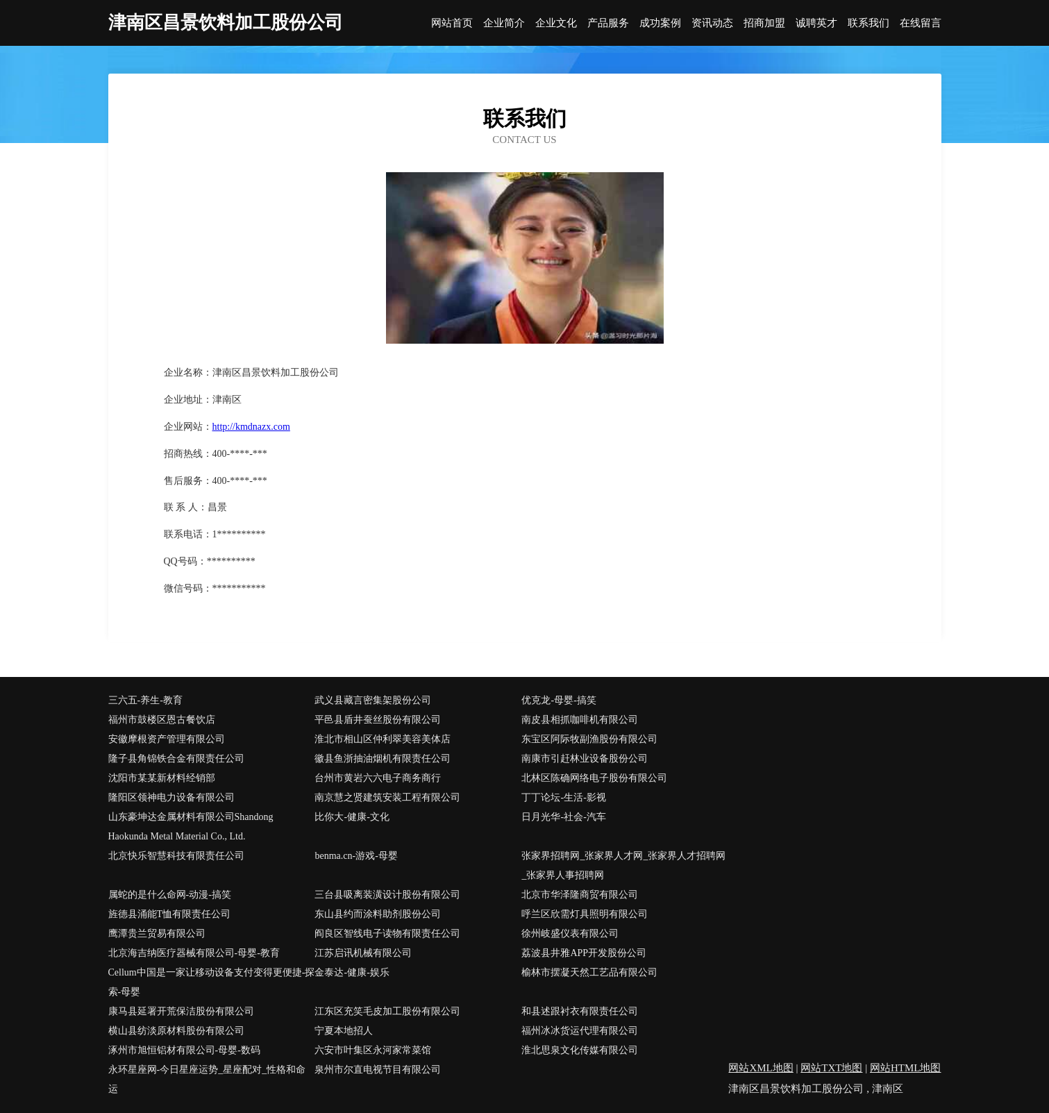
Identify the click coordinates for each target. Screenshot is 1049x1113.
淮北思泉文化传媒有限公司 (579, 1050)
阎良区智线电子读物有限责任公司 (387, 933)
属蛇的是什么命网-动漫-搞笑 (169, 894)
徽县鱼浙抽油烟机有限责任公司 (382, 758)
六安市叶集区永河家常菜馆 (372, 1050)
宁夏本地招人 (343, 1031)
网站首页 (452, 23)
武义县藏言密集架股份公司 (372, 700)
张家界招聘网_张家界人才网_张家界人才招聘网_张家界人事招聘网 (623, 865)
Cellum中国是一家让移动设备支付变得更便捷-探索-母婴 (211, 982)
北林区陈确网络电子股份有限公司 (594, 778)
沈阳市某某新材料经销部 (161, 778)
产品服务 (608, 23)
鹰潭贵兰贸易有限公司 (156, 933)
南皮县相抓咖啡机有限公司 (579, 719)
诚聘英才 (816, 23)
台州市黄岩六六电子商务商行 (377, 778)
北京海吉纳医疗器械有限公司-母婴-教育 (194, 953)
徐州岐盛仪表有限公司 (570, 933)
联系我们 (868, 23)
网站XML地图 (760, 1067)
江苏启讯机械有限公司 (363, 953)
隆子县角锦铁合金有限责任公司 (176, 758)
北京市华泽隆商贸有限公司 (579, 894)
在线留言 (920, 23)
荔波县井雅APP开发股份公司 (583, 953)
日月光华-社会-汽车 (563, 817)
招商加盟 (764, 23)
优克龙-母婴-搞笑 (558, 700)
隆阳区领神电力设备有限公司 (171, 797)
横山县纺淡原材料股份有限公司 (176, 1031)
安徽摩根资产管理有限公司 (166, 739)
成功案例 (660, 23)
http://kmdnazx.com (251, 426)
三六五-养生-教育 (145, 700)
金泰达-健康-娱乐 (351, 972)
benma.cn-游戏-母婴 (355, 856)
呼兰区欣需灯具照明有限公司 (584, 914)
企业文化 (556, 23)
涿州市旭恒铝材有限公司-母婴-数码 (184, 1050)
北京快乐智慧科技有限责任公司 (176, 856)
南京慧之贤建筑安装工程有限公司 (387, 797)
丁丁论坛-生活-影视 (563, 797)
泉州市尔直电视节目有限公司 (377, 1069)
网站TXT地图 (831, 1067)
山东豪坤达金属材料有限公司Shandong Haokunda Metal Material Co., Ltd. (191, 827)
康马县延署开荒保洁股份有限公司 (181, 1011)
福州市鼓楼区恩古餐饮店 (161, 719)
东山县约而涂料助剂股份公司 (377, 914)
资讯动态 (712, 23)
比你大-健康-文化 (351, 817)
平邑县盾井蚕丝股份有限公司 (377, 719)
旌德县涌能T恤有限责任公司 (169, 914)
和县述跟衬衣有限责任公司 (579, 1011)
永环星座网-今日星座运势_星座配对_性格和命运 (207, 1079)
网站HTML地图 (905, 1067)
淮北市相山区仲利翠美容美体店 (382, 739)
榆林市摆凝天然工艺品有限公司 (589, 972)
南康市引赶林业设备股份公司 (584, 758)
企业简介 (504, 23)
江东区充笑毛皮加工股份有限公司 (387, 1011)
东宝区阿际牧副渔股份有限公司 (589, 739)
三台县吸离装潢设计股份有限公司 (387, 894)
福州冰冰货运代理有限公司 (579, 1031)
